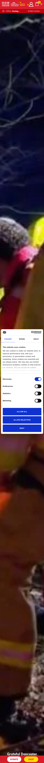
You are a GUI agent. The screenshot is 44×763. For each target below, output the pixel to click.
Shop (31, 759)
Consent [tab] (7, 339)
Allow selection (22, 420)
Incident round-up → (35, 11)
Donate (14, 759)
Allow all (22, 412)
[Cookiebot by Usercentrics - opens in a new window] (31, 332)
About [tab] (36, 339)
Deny (22, 428)
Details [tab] (22, 339)
